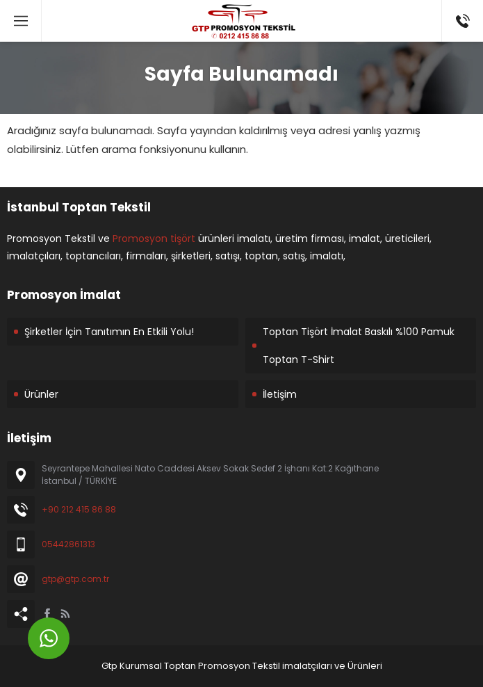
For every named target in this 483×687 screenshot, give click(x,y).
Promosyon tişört (154, 238)
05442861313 (68, 544)
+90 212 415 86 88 (79, 509)
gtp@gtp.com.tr (75, 579)
